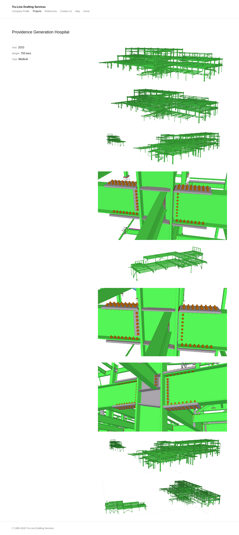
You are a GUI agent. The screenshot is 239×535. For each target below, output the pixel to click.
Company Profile (21, 11)
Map (77, 11)
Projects (37, 11)
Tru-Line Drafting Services (29, 6)
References (51, 11)
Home (86, 11)
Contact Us (66, 11)
